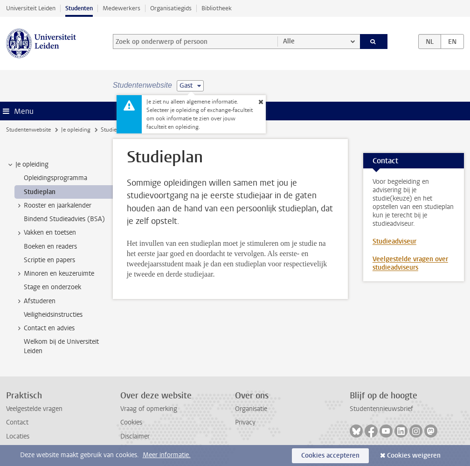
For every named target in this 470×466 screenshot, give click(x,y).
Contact (17, 422)
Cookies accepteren (330, 455)
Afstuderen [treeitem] (35, 301)
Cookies (131, 422)
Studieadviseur (394, 241)
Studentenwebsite (28, 129)
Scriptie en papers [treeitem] (49, 260)
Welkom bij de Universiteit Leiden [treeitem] (61, 346)
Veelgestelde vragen (34, 408)
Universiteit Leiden (30, 8)
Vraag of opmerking (148, 408)
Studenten (79, 8)
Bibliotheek (216, 8)
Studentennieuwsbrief (381, 408)
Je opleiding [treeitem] (27, 164)
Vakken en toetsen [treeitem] (45, 232)
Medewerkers (121, 8)
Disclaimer (135, 436)
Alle (289, 41)
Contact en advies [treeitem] (45, 328)
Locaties (17, 436)
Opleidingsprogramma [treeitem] (55, 178)
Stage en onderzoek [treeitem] (52, 287)
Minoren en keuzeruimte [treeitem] (54, 273)
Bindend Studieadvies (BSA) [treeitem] (64, 219)
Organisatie (251, 408)
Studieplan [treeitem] (39, 192)
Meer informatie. (167, 455)
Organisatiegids (171, 8)
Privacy (245, 422)
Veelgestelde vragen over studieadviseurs (410, 263)
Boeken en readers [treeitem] (50, 246)
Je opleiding (75, 129)
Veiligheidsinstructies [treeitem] (53, 314)
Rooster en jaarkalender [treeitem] (53, 205)
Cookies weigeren (414, 455)
